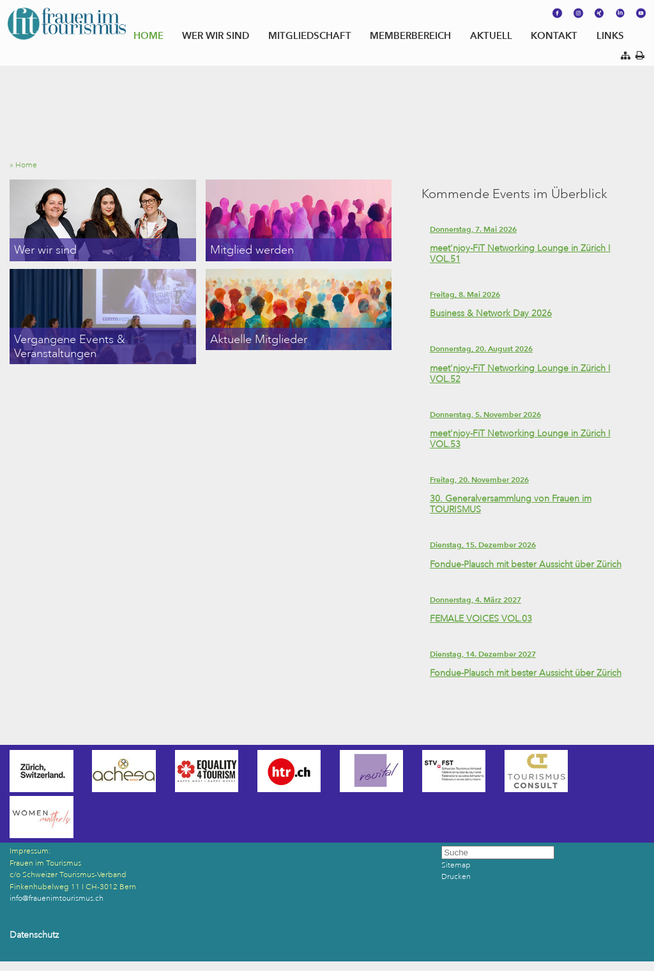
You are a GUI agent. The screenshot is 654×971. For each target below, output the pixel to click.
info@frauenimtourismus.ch (56, 898)
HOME (148, 35)
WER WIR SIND (215, 35)
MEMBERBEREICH (410, 35)
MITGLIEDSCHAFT (309, 35)
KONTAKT (554, 35)
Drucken (456, 877)
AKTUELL (491, 35)
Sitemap (456, 865)
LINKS (610, 35)
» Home (26, 165)
